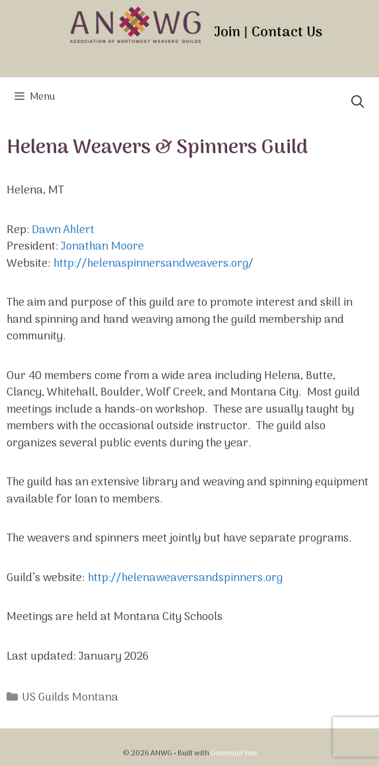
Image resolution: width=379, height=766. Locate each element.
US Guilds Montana (70, 698)
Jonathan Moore (102, 247)
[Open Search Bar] (358, 103)
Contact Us (287, 32)
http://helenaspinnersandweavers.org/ (153, 264)
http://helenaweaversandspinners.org (185, 578)
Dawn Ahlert (63, 230)
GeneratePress (234, 753)
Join (227, 32)
